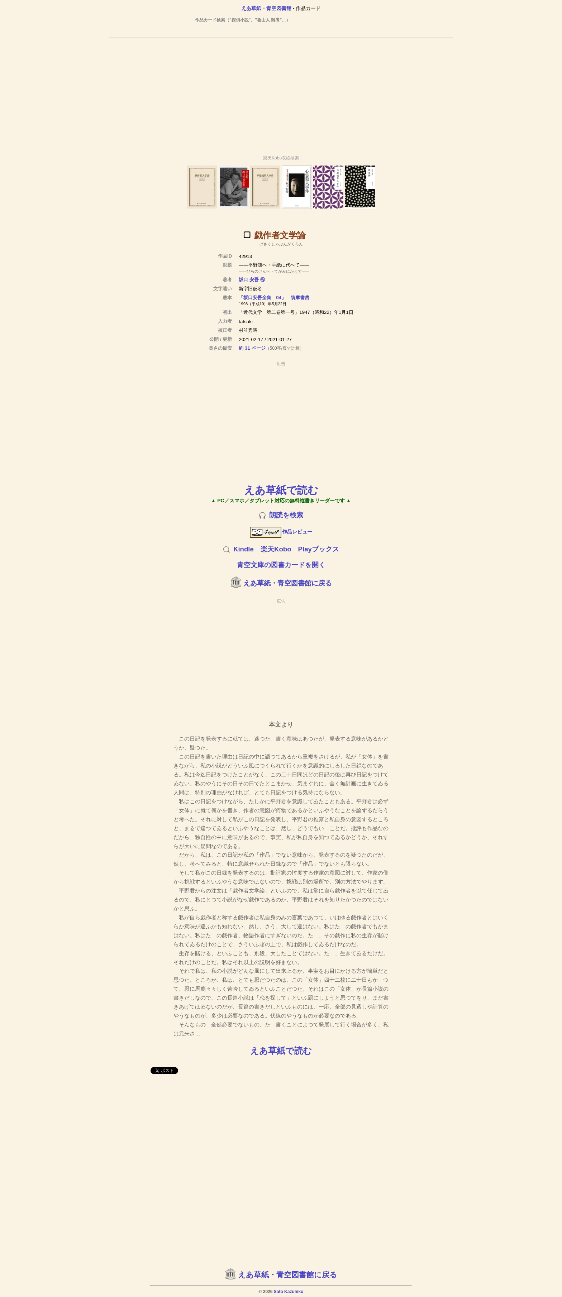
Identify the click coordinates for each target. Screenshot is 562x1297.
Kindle (243, 549)
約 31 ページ (252, 348)
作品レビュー (281, 532)
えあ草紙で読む (281, 490)
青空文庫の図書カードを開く (281, 565)
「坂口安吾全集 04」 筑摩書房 (274, 297)
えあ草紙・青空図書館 (266, 8)
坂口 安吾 (249, 279)
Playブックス (318, 549)
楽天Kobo (276, 549)
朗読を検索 (286, 515)
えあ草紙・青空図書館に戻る (287, 583)
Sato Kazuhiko (289, 1291)
